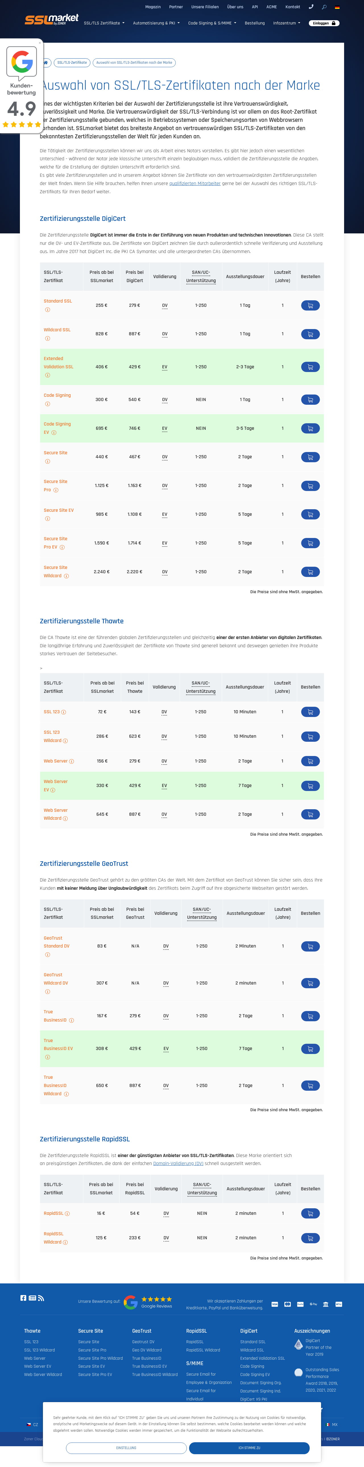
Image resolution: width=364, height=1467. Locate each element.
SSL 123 (52, 712)
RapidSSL (53, 1214)
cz (32, 1426)
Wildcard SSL (57, 330)
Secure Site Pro (55, 486)
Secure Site (55, 453)
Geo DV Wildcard (147, 1351)
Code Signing (57, 396)
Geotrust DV (143, 1342)
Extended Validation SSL (58, 363)
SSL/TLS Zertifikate (102, 23)
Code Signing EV (57, 429)
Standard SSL (58, 302)
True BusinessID (56, 1016)
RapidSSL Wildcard (53, 1238)
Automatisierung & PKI (154, 23)
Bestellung (255, 23)
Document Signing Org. (261, 1383)
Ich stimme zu (275, 1447)
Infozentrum (285, 23)
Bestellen (310, 335)
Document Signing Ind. (260, 1392)
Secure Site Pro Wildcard (100, 1359)
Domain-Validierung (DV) (178, 1164)
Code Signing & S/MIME (210, 23)
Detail (310, 306)
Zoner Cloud (34, 1439)
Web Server (56, 762)
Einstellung (205, 1447)
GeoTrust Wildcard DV (56, 979)
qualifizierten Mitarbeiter (195, 184)
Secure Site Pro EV (55, 544)
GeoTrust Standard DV (56, 943)
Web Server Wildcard (56, 815)
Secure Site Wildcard (55, 572)
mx (331, 1426)
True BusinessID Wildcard (55, 1086)
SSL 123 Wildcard (52, 737)
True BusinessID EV (58, 1045)
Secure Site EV (59, 511)
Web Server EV (56, 786)
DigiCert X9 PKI (253, 1400)
